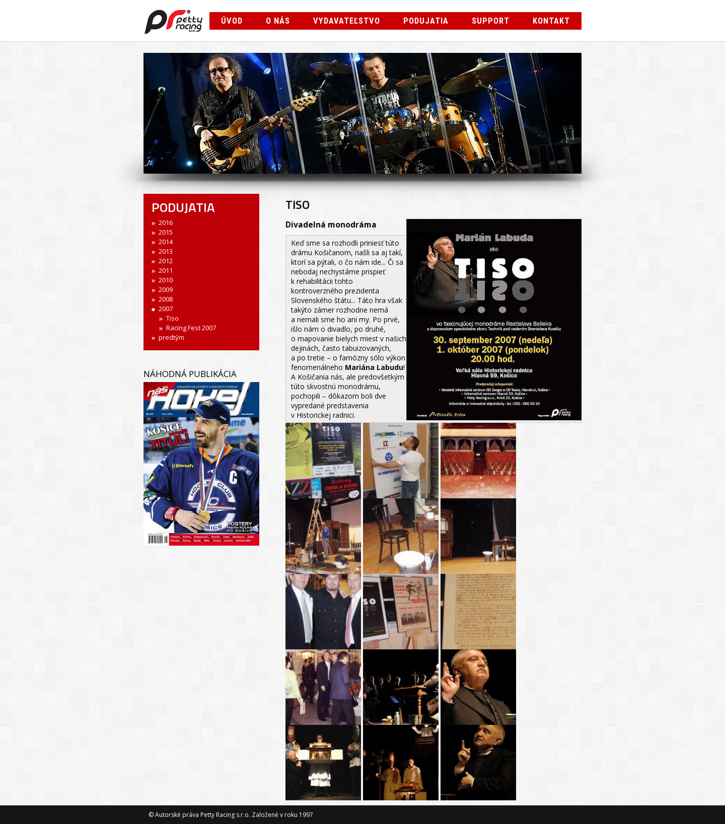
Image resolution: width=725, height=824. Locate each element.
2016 (166, 222)
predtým (171, 337)
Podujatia (426, 21)
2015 (166, 232)
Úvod (232, 21)
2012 (166, 260)
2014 (166, 241)
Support (491, 21)
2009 (166, 289)
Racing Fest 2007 (191, 327)
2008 (166, 299)
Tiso (172, 318)
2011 (166, 270)
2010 (166, 279)
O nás (278, 21)
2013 (166, 251)
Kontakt (551, 21)
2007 (166, 308)
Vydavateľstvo (346, 21)
